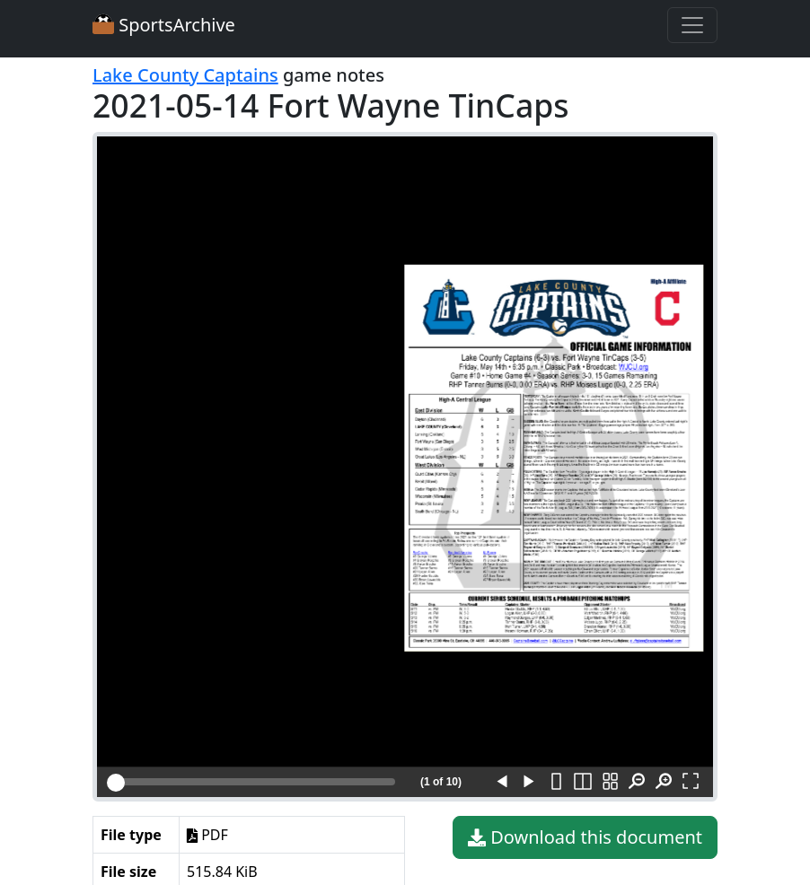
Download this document (585, 837)
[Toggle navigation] (692, 25)
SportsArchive (163, 25)
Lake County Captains (185, 75)
